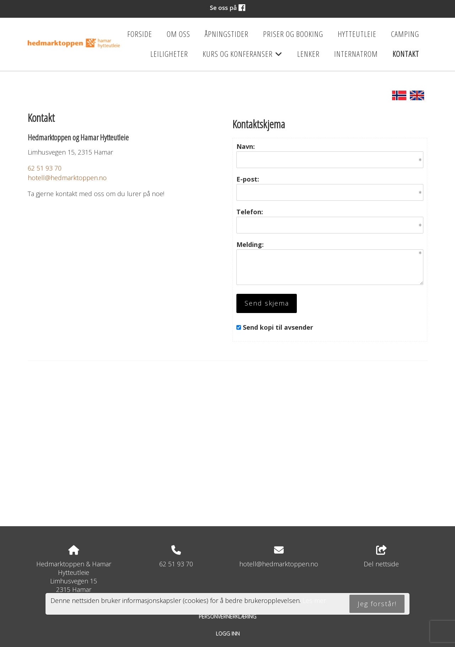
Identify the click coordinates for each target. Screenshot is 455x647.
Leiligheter (169, 53)
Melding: (250, 244)
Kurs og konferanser (243, 56)
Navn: (245, 146)
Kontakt (405, 53)
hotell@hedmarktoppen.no (67, 177)
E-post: (247, 179)
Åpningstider (226, 33)
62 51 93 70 (44, 168)
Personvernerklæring (227, 616)
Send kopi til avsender (278, 327)
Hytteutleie (357, 33)
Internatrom (356, 53)
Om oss (178, 33)
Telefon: (249, 211)
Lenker (308, 53)
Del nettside (381, 556)
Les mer (314, 600)
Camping (405, 33)
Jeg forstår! (377, 603)
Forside (139, 33)
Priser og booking (293, 33)
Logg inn (228, 633)
